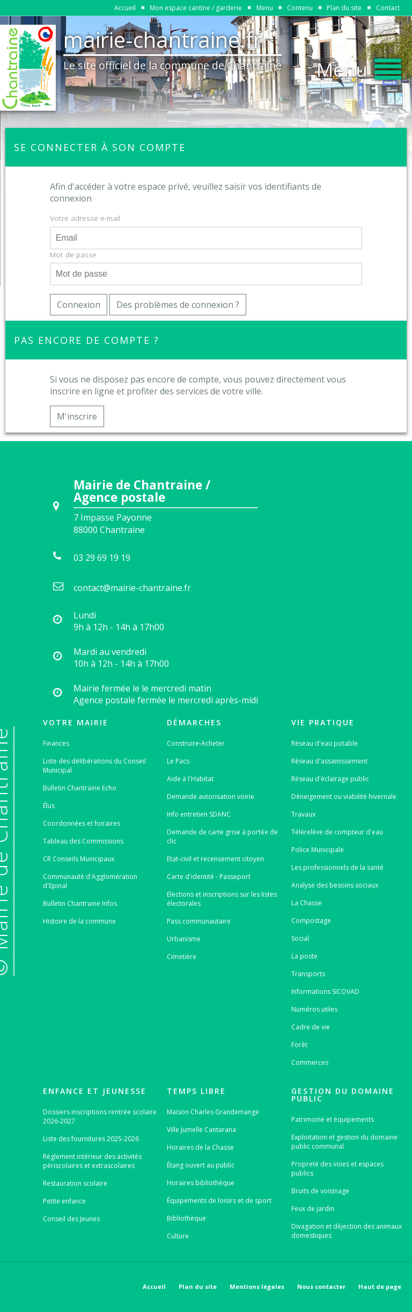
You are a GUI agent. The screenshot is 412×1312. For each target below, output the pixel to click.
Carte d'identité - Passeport (209, 876)
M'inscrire (77, 416)
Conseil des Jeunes (71, 1218)
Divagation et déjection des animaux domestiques (346, 1231)
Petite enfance (64, 1201)
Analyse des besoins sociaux (334, 885)
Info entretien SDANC (199, 814)
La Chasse (306, 902)
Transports (308, 973)
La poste (304, 956)
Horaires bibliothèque (200, 1182)
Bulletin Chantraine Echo (79, 787)
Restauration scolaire (75, 1183)
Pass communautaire (199, 921)
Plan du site (344, 7)
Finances (56, 743)
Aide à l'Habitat (190, 778)
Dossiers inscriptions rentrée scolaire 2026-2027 (100, 1116)
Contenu (300, 7)
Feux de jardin (312, 1208)
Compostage (311, 920)
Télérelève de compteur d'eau (337, 832)
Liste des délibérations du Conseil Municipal (94, 765)
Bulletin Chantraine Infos (80, 903)
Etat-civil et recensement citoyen (215, 858)
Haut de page (379, 1286)
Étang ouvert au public (200, 1165)
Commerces (309, 1062)
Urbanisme (184, 938)
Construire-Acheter (196, 743)
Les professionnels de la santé (337, 867)
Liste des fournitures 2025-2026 (91, 1138)
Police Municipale (317, 849)
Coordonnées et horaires (81, 823)
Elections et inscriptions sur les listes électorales (222, 899)
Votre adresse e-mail (85, 218)
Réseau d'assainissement (329, 761)
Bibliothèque (186, 1218)
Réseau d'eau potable (324, 743)
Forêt (299, 1044)
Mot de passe (73, 254)
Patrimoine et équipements (332, 1119)
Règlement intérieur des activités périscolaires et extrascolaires (92, 1161)
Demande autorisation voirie (210, 796)
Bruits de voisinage (320, 1190)
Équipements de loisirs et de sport (219, 1200)
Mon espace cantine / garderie (196, 7)
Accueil (125, 7)
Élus (49, 805)
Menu (264, 7)
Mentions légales (257, 1286)
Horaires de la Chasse (200, 1147)
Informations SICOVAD (325, 991)
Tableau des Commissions (83, 841)
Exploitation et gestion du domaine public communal (344, 1142)
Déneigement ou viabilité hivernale (343, 796)
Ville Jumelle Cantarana (201, 1129)
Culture (178, 1236)
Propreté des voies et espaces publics (337, 1168)
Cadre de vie (310, 1027)
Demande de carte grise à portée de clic (222, 836)
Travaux (303, 814)
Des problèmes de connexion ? (177, 305)
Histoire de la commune (79, 921)
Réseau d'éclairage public (330, 778)
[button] (359, 66)
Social (300, 938)
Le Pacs (178, 761)
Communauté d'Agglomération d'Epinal (90, 881)
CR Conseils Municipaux (78, 858)
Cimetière (181, 956)
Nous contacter (321, 1286)
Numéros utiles (314, 1009)
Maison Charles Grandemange (213, 1111)
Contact (388, 7)
